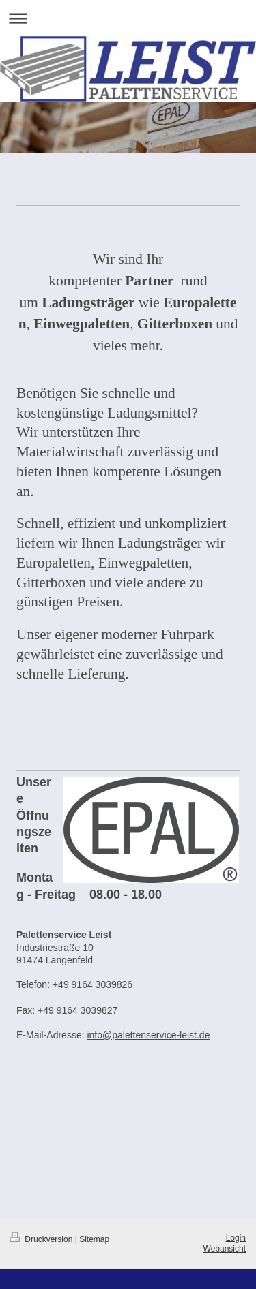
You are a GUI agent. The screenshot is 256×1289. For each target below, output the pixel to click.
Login (236, 1238)
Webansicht (224, 1249)
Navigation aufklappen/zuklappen (128, 18)
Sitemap (94, 1239)
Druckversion (42, 1239)
